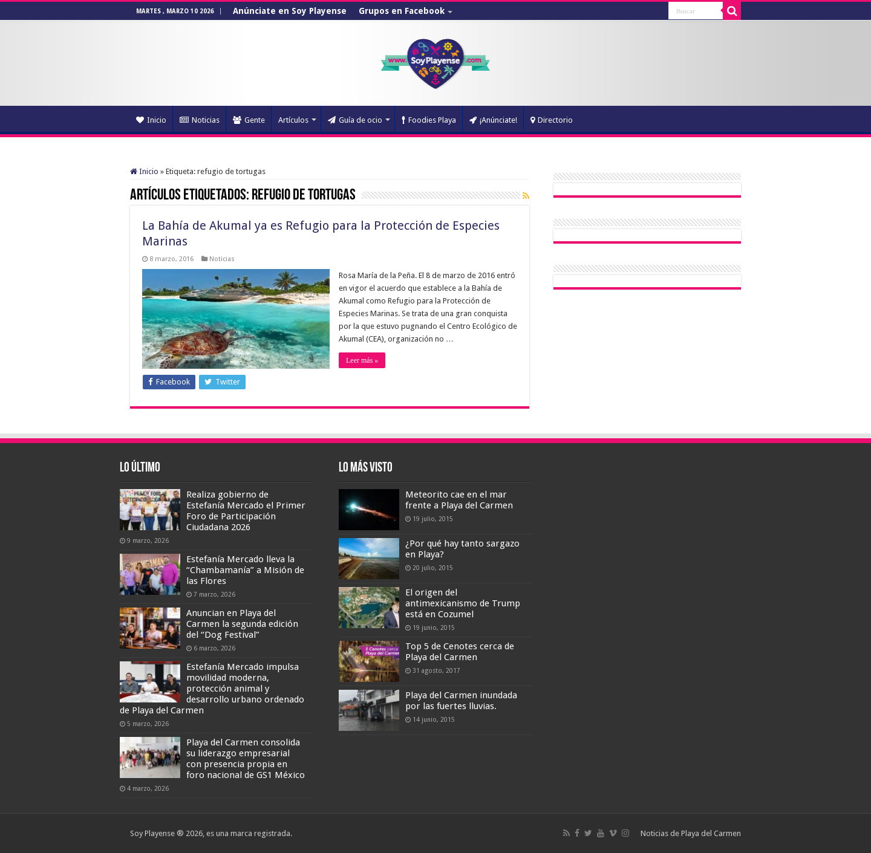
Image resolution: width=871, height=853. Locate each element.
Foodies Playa (429, 120)
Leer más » (362, 360)
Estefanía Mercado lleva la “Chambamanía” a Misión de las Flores (245, 570)
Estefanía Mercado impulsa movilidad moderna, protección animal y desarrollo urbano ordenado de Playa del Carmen (212, 688)
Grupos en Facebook (402, 11)
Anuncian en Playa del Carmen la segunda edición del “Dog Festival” (242, 624)
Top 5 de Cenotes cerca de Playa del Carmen (459, 652)
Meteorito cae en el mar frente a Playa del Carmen (459, 500)
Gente (249, 120)
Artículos (293, 120)
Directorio (551, 120)
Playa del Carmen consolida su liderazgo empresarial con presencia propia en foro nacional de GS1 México (245, 758)
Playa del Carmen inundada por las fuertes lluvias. (461, 701)
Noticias (200, 120)
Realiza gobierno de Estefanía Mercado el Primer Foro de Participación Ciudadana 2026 (245, 511)
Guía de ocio (355, 120)
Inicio (151, 120)
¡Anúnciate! (493, 120)
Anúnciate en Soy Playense (290, 11)
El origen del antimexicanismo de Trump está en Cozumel (462, 603)
